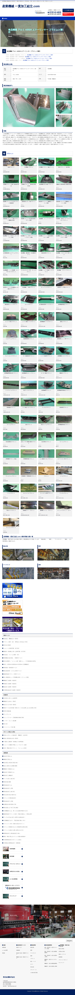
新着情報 (59, 927)
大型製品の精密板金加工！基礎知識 (12, 843)
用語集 (3, 953)
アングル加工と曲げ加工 (9, 778)
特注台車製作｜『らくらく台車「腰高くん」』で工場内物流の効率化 (20, 661)
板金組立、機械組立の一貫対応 (11, 638)
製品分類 (32, 947)
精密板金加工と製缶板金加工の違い (12, 833)
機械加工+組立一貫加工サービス (22, 957)
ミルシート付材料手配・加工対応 (11, 648)
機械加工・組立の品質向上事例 (51, 966)
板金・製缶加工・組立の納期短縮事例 (51, 952)
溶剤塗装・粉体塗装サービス (10, 667)
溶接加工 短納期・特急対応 (10, 683)
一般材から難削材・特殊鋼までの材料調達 (13, 741)
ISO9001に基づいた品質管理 (10, 698)
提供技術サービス (21, 945)
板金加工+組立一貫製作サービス (22, 954)
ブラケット (10, 153)
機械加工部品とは (8, 759)
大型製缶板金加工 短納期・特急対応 (12, 690)
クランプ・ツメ (33, 969)
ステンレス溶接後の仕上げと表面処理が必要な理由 (16, 827)
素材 (31, 955)
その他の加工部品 (34, 972)
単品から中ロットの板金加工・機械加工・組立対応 (16, 735)
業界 (31, 950)
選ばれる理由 (13, 915)
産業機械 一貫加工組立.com (21, 6)
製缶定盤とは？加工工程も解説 (11, 807)
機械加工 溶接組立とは (9, 769)
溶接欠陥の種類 (7, 781)
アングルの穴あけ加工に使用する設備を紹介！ (14, 817)
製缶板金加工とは (8, 785)
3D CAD (5, 723)
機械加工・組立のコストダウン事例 (51, 960)
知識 (4, 945)
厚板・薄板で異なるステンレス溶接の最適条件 (14, 836)
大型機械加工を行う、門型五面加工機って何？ (14, 820)
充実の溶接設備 (7, 711)
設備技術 (59, 915)
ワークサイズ (33, 953)
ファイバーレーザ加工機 (9, 727)
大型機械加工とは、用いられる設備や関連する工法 (16, 810)
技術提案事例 (49, 945)
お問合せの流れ (62, 951)
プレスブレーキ (7, 714)
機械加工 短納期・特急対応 (10, 680)
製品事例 (13, 927)
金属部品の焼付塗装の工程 (10, 804)
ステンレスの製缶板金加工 (10, 798)
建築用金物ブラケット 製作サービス (12, 674)
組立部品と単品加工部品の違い (11, 762)
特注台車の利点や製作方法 (10, 794)
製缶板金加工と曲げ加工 (9, 791)
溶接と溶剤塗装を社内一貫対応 (11, 738)
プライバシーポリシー (63, 959)
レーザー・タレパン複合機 (10, 720)
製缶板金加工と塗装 (8, 788)
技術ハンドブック (62, 954)
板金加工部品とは (8, 756)
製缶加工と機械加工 (8, 775)
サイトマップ (61, 962)
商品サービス (36, 915)
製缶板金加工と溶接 (8, 801)
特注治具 (32, 966)
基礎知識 (4, 947)
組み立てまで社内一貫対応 (10, 704)
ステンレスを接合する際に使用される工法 (13, 830)
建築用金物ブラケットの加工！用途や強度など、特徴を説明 (18, 814)
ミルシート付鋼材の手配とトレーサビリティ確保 (15, 744)
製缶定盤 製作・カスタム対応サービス (13, 670)
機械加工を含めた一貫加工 (10, 701)
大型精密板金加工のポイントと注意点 (12, 839)
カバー (31, 964)
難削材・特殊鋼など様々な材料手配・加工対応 (14, 651)
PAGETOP (69, 940)
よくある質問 (5, 950)
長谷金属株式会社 (35, 991)
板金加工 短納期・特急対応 (10, 686)
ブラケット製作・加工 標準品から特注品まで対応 (16, 641)
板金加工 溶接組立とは (9, 772)
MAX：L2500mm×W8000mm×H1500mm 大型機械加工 (16, 664)
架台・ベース (33, 961)
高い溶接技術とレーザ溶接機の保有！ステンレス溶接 (16, 677)
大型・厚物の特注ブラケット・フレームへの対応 (15, 748)
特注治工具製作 (7, 645)
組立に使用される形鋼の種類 (10, 765)
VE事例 (36, 927)
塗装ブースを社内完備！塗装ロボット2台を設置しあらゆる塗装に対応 (20, 707)
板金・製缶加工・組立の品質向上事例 (51, 956)
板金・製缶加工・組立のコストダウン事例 (51, 948)
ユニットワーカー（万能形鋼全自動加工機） (14, 717)
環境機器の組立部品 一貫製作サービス (13, 658)
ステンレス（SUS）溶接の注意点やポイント (14, 823)
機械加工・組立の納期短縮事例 (51, 963)
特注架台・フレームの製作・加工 (11, 654)
